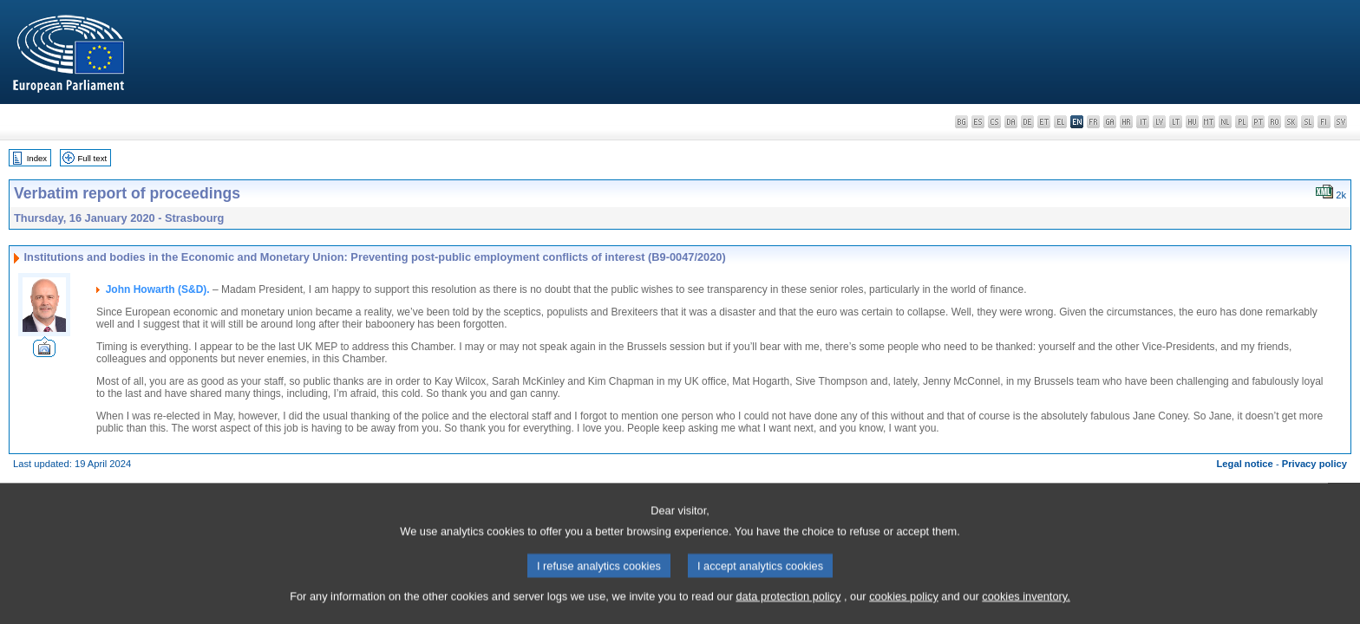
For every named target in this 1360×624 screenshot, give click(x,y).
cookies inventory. (1025, 603)
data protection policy (788, 603)
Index (37, 158)
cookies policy (903, 603)
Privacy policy (1314, 463)
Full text (93, 158)
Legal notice (1245, 463)
